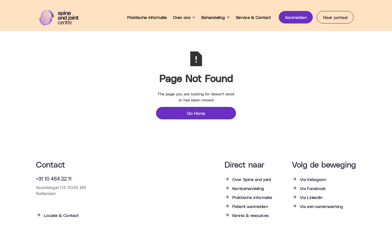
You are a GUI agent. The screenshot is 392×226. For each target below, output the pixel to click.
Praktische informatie (147, 17)
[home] (62, 17)
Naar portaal (335, 17)
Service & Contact (253, 17)
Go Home (196, 113)
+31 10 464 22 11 (54, 179)
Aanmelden (295, 17)
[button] (184, 17)
